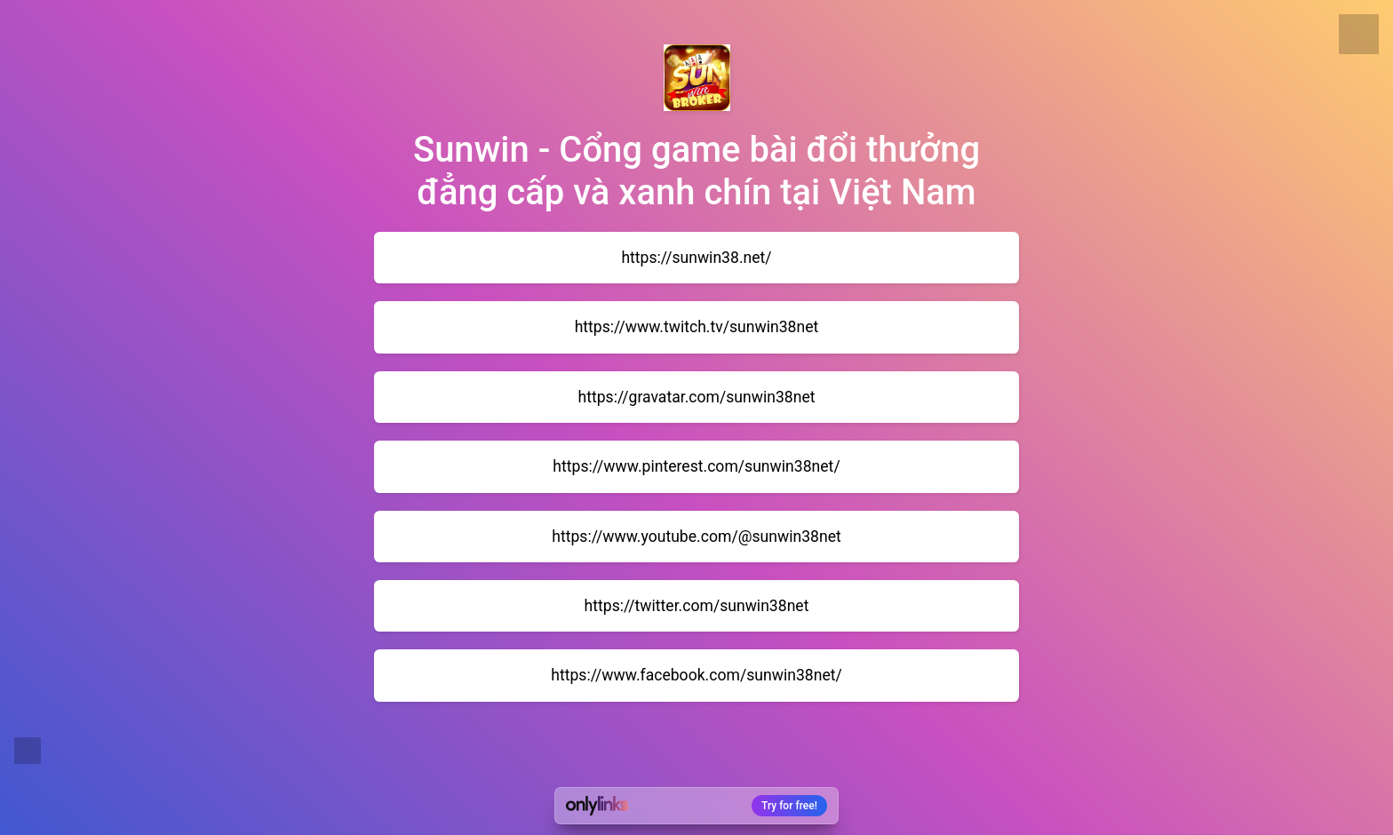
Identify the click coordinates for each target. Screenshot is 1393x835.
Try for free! (789, 805)
